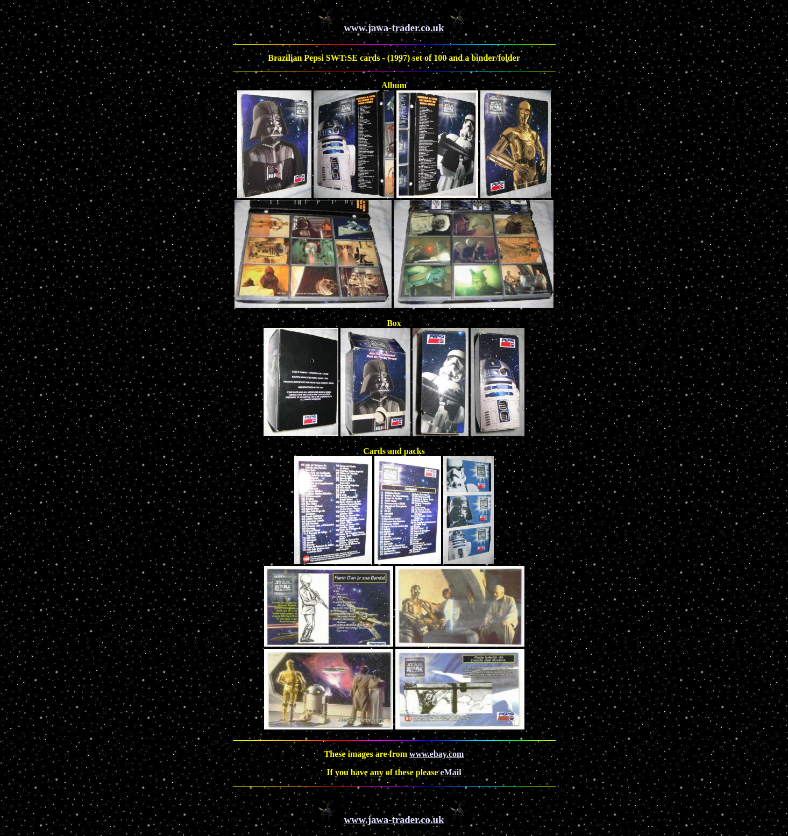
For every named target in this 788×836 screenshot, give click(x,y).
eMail (451, 772)
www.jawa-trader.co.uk (394, 27)
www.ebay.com (436, 754)
